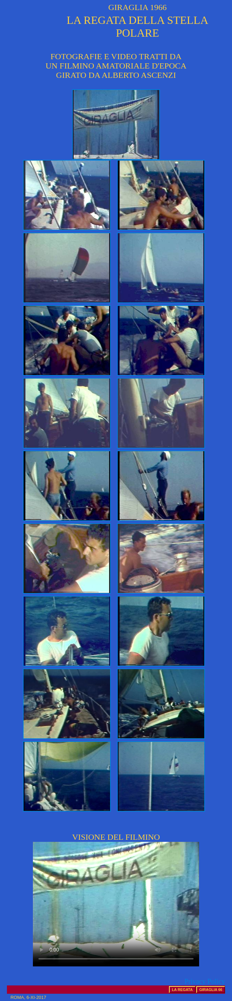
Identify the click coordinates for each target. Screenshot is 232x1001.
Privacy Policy (205, 981)
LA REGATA (182, 990)
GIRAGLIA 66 (210, 990)
